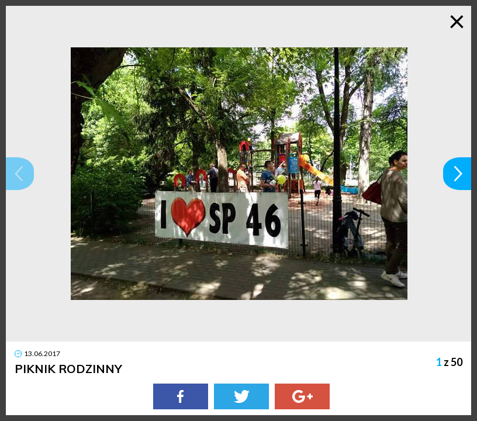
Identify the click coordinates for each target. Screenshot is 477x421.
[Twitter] (241, 396)
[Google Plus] (302, 396)
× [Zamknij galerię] (456, 20)
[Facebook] (180, 396)
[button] (20, 173)
